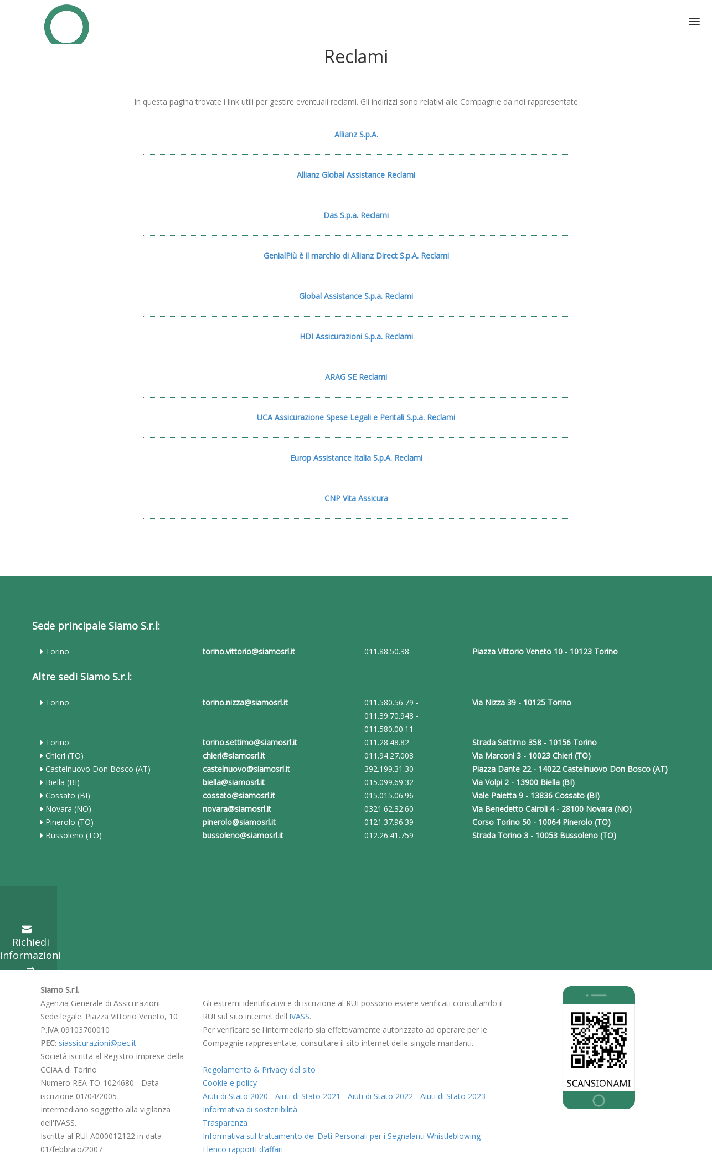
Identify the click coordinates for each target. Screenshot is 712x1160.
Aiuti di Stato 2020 (235, 1096)
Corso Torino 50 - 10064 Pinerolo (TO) (541, 822)
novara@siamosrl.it (237, 808)
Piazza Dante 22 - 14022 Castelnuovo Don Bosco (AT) (570, 769)
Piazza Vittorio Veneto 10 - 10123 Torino (545, 651)
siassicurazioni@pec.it (97, 1043)
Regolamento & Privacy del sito (259, 1069)
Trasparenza (225, 1122)
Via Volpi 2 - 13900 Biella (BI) (523, 782)
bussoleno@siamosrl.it (243, 835)
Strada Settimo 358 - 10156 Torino (534, 742)
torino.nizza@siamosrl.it (245, 702)
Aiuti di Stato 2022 (380, 1096)
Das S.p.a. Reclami (356, 215)
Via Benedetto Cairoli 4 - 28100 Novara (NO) (552, 808)
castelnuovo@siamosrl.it (246, 769)
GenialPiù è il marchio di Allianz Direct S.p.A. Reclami (356, 255)
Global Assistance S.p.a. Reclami (356, 296)
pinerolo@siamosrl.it (239, 822)
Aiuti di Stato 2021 (307, 1096)
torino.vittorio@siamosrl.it (249, 651)
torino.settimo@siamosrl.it (250, 742)
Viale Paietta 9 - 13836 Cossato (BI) (536, 795)
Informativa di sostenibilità (250, 1109)
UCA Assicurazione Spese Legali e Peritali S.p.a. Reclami (356, 417)
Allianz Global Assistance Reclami (356, 174)
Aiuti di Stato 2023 (453, 1096)
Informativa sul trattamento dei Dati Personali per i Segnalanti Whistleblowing (342, 1136)
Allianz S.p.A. (356, 134)
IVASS (299, 1016)
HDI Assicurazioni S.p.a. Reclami (356, 336)
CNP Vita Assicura (356, 498)
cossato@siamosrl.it (239, 795)
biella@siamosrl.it (234, 782)
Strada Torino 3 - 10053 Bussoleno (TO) (544, 835)
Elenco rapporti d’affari (243, 1149)
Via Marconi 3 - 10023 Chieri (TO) (531, 755)
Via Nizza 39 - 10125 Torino (521, 702)
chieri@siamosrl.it (234, 755)
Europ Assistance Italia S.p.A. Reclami (356, 457)
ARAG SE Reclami (356, 377)
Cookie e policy (230, 1082)
